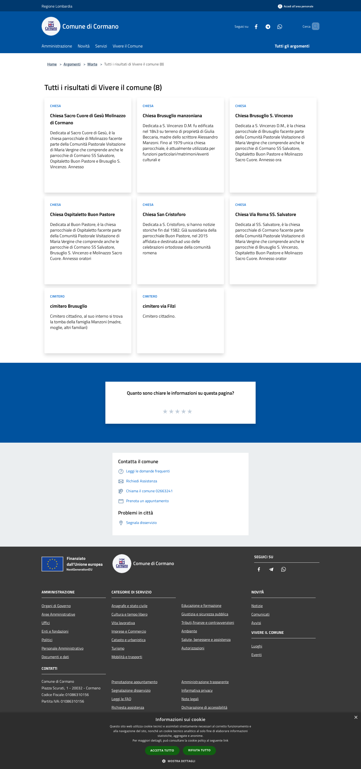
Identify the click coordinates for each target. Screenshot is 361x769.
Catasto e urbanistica (129, 640)
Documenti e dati (55, 657)
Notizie (257, 606)
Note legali (190, 699)
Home (52, 64)
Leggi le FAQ (121, 699)
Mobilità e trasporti (127, 657)
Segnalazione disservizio (131, 690)
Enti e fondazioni (55, 631)
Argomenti (72, 64)
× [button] (355, 717)
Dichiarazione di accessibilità (204, 707)
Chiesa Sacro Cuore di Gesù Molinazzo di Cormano (88, 119)
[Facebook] (248, 26)
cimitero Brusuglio (68, 306)
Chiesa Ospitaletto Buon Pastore (82, 214)
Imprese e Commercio (129, 631)
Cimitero (57, 296)
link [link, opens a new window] (225, 741)
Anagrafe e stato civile (129, 606)
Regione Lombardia (57, 6)
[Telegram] (260, 26)
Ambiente (189, 631)
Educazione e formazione (201, 605)
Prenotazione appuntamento (134, 682)
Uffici (46, 623)
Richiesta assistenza (128, 707)
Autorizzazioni (192, 648)
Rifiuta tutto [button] (199, 750)
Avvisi (256, 623)
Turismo (118, 648)
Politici (47, 640)
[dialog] (180, 741)
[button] (180, 761)
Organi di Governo (56, 606)
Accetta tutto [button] (162, 750)
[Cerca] (313, 26)
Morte (92, 64)
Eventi (256, 654)
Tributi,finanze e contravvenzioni (207, 622)
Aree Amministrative (58, 614)
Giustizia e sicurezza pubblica (204, 614)
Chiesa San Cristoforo (164, 214)
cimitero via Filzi (159, 306)
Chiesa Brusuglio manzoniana (172, 115)
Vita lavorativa (123, 623)
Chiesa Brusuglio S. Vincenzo (264, 115)
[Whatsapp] (271, 26)
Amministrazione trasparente (205, 682)
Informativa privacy (197, 690)
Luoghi (256, 646)
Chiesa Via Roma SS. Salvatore (265, 214)
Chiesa (55, 105)
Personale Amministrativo (62, 648)
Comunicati (260, 614)
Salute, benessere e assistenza (206, 639)
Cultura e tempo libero (129, 614)
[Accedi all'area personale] (295, 6)
